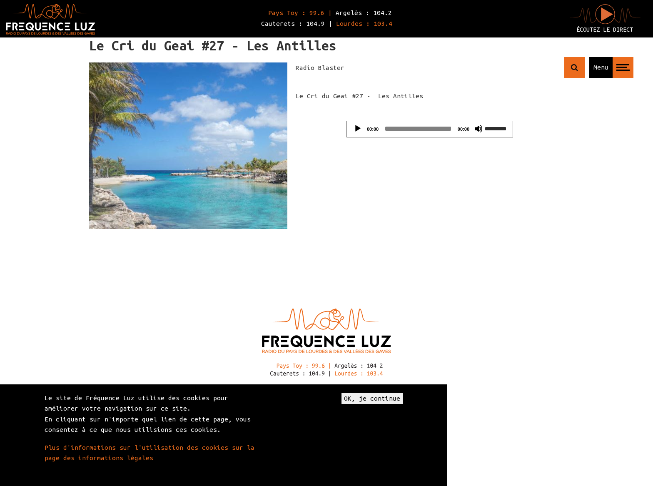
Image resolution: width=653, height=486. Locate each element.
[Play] (358, 129)
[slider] (418, 129)
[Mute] (478, 129)
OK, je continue (372, 398)
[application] (429, 129)
